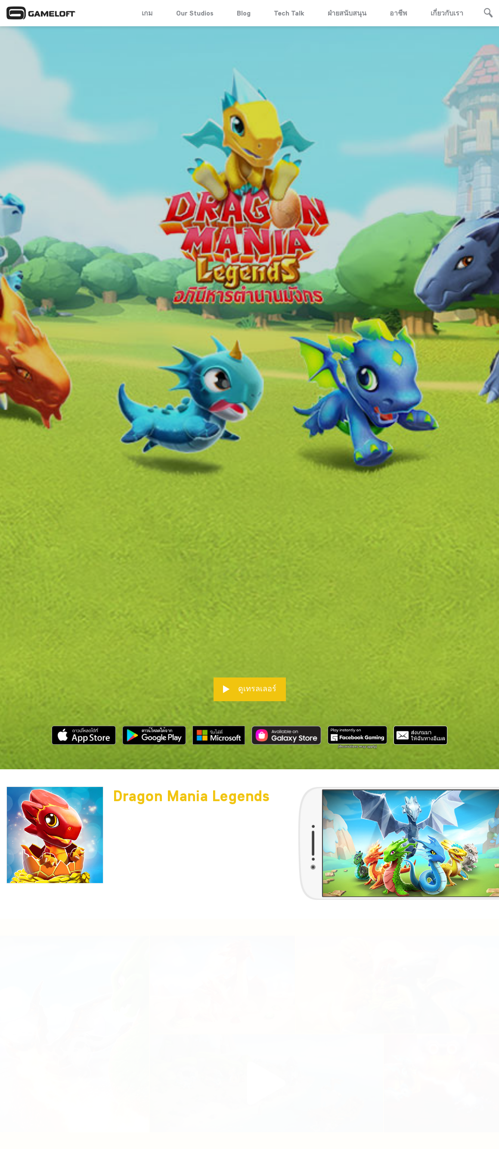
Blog (244, 13)
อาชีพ (398, 13)
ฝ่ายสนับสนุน (347, 13)
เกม (147, 13)
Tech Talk (289, 13)
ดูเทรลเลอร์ (249, 613)
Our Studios (195, 13)
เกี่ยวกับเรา (447, 13)
